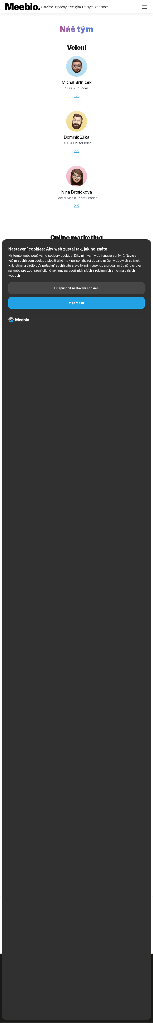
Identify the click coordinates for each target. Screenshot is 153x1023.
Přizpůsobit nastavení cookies (76, 288)
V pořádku (76, 303)
